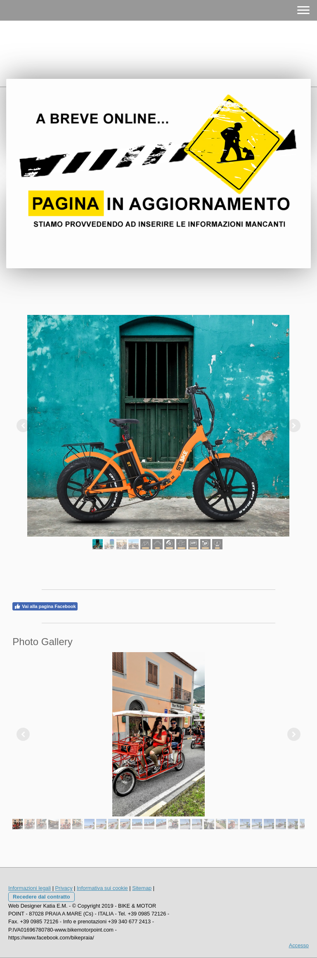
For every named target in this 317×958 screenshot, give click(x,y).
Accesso (299, 945)
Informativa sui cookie (102, 888)
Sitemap (141, 888)
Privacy (64, 888)
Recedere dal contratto (41, 897)
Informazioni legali (29, 888)
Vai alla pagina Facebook (45, 606)
